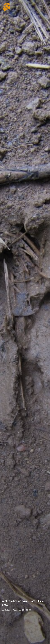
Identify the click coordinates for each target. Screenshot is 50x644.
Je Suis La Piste (11, 610)
